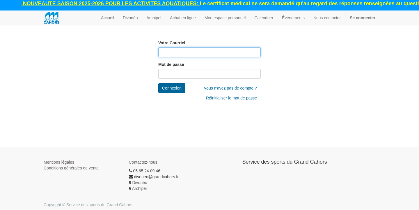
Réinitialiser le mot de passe (231, 98)
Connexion (172, 88)
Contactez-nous (143, 162)
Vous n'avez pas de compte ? (230, 88)
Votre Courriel (171, 43)
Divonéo (139, 182)
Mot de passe (171, 64)
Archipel (139, 188)
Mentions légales (59, 162)
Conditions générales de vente (71, 168)
